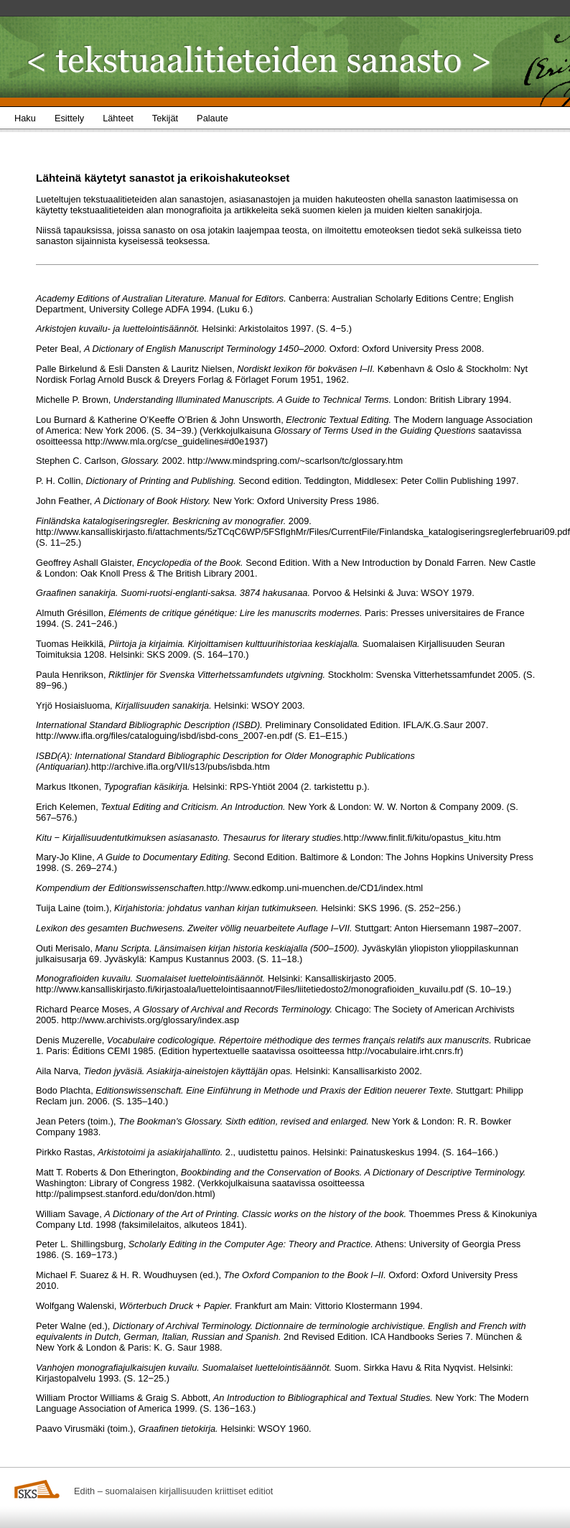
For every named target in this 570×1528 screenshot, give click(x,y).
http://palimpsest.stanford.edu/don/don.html (124, 1193)
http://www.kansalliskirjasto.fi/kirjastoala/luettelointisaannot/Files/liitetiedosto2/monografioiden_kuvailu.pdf (249, 989)
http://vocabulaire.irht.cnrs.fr (403, 1050)
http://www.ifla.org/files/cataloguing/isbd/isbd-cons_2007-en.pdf (164, 735)
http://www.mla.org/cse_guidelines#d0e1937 (174, 441)
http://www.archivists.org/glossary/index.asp (151, 1020)
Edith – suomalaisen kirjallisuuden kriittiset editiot (173, 1491)
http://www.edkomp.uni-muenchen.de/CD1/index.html (315, 887)
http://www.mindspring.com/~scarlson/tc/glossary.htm (295, 460)
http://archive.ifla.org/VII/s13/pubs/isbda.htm (180, 766)
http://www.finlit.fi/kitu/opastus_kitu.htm (422, 837)
